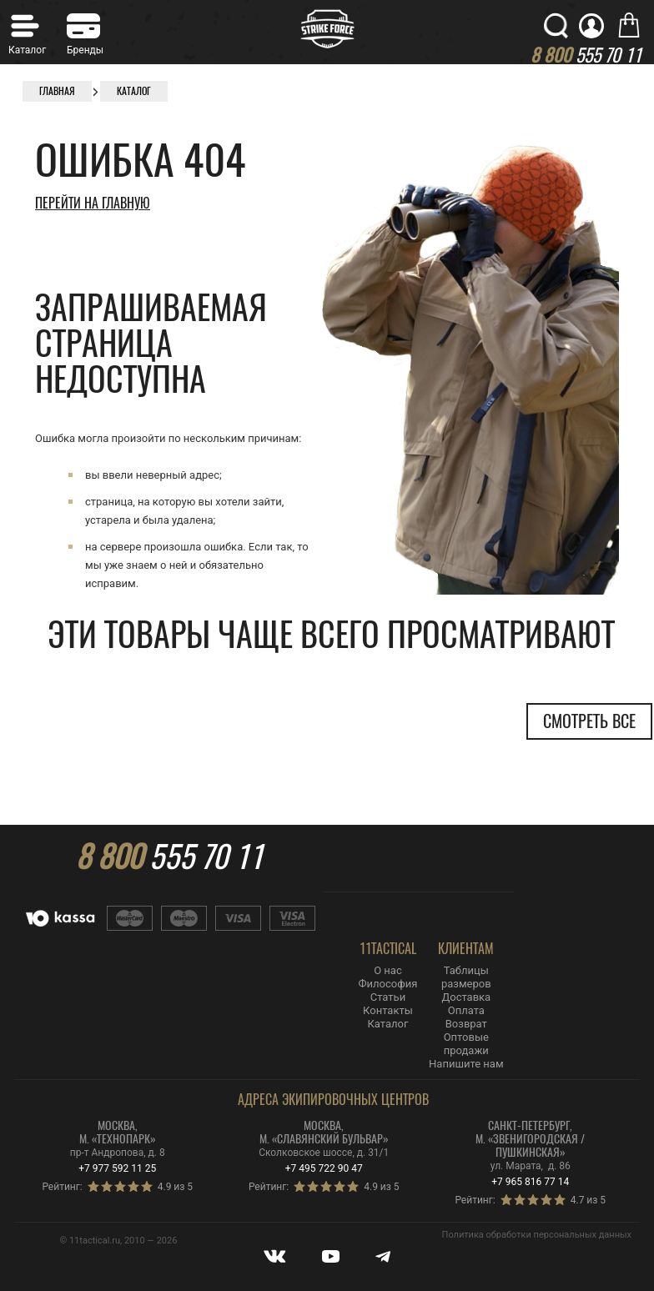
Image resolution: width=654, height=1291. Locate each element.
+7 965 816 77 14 (530, 1182)
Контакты (388, 1010)
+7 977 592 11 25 (117, 1168)
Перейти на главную (92, 203)
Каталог (387, 1023)
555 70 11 (169, 856)
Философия (388, 983)
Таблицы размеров (466, 977)
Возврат (466, 1023)
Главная (57, 91)
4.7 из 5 (588, 1200)
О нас (388, 970)
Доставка (465, 997)
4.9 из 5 (175, 1187)
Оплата (466, 1010)
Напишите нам (466, 1063)
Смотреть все (589, 721)
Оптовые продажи (466, 1044)
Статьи (387, 997)
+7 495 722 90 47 (324, 1168)
